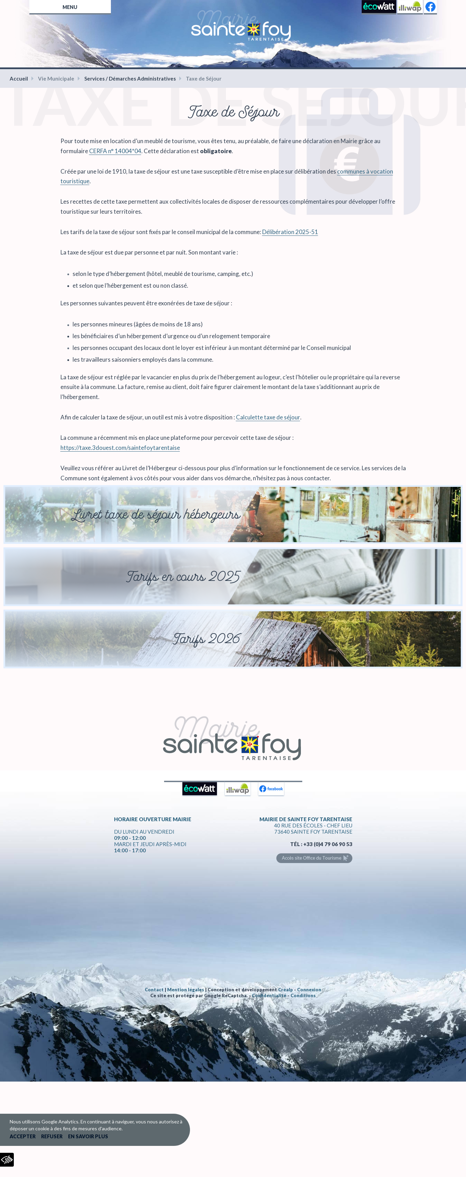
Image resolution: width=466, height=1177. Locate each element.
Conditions (303, 995)
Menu (70, 7)
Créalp (285, 989)
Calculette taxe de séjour (268, 417)
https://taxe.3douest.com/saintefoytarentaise (120, 447)
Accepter (23, 1136)
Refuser (52, 1136)
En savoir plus (88, 1136)
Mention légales (185, 989)
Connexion (309, 989)
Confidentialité (269, 995)
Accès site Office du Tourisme (311, 858)
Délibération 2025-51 (290, 231)
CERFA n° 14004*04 (115, 151)
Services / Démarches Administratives (130, 78)
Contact (154, 989)
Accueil (19, 78)
